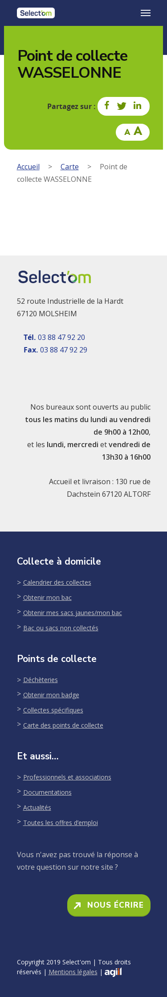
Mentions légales (73, 972)
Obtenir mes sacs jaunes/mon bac (72, 612)
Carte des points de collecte (63, 725)
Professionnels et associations (67, 777)
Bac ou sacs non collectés (60, 628)
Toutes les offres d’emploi (60, 822)
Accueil (28, 167)
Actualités (37, 807)
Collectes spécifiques (53, 710)
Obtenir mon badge (51, 695)
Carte (70, 167)
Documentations (47, 792)
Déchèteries (40, 679)
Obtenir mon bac (47, 597)
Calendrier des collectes (57, 582)
